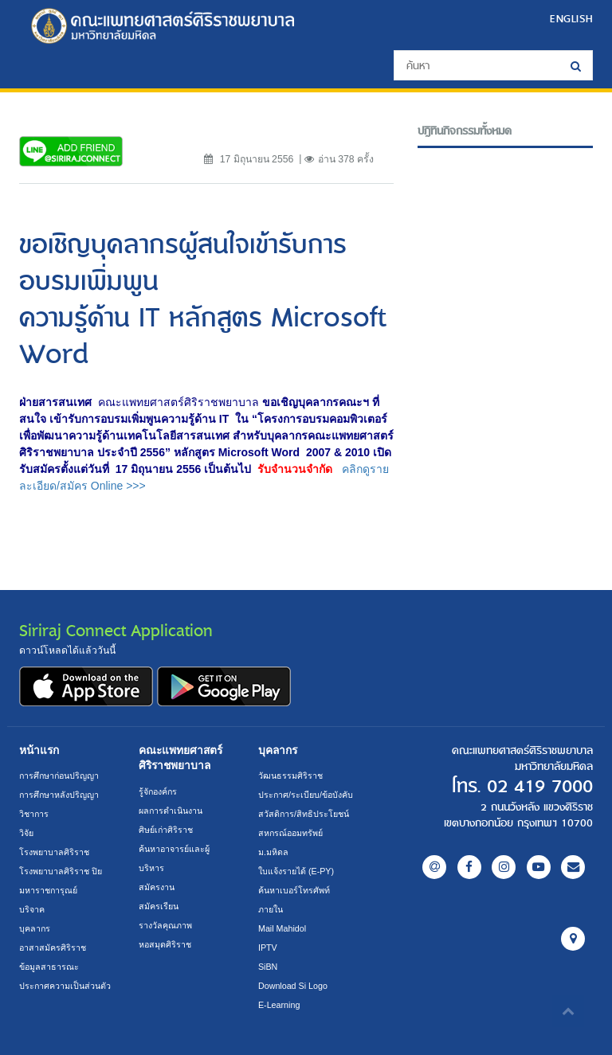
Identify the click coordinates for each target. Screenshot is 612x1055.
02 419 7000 (540, 787)
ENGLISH (571, 18)
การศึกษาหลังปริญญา (59, 794)
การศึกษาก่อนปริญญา (59, 775)
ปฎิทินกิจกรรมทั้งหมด (465, 131)
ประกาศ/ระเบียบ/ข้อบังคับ (305, 794)
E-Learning (279, 1005)
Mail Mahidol (282, 928)
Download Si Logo (293, 986)
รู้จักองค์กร (158, 791)
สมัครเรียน (158, 906)
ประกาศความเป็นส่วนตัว (65, 986)
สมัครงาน (157, 887)
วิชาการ (34, 814)
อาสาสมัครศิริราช (52, 947)
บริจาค (32, 909)
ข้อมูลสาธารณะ (49, 966)
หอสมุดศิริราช (165, 944)
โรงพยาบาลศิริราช (54, 852)
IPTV (267, 947)
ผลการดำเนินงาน (170, 810)
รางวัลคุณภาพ (165, 925)
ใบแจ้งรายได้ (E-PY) (296, 871)
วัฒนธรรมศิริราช (290, 775)
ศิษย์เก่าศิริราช (166, 829)
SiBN (267, 966)
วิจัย (26, 833)
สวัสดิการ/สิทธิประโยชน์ (303, 814)
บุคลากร (34, 928)
